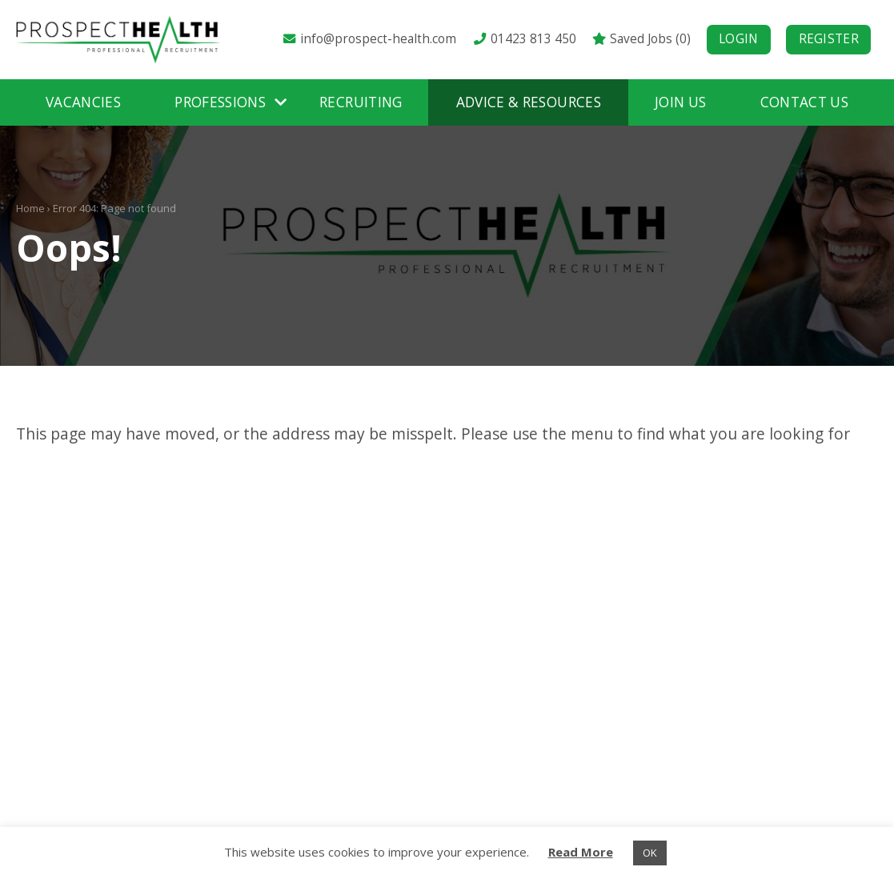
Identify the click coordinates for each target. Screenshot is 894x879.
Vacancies (83, 102)
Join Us (680, 102)
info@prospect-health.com (369, 38)
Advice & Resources (528, 102)
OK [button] (650, 852)
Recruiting (360, 102)
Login (739, 38)
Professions (220, 102)
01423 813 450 (523, 38)
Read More (580, 852)
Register (829, 38)
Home (30, 208)
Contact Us (804, 102)
